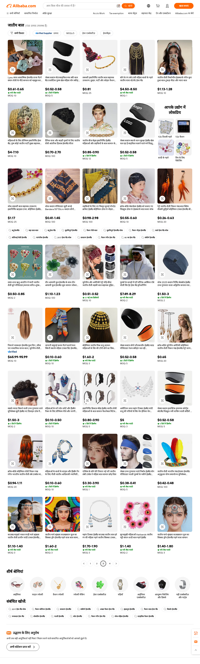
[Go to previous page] (84, 563)
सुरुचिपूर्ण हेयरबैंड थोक (113, 230)
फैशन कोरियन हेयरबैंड (41, 609)
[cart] (158, 6)
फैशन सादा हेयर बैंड (149, 609)
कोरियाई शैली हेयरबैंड (18, 237)
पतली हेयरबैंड (57, 616)
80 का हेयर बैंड (128, 237)
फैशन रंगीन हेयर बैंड (106, 237)
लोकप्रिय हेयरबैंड (37, 616)
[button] (118, 6)
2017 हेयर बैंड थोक (62, 237)
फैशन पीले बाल (90, 230)
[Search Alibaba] (80, 6)
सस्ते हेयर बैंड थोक (160, 230)
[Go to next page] (116, 563)
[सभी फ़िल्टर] (17, 33)
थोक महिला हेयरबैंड (119, 616)
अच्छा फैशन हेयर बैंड (105, 609)
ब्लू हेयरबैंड (14, 230)
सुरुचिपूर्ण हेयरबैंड (69, 230)
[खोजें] (128, 5)
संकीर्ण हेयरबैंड (148, 237)
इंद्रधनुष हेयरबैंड (128, 609)
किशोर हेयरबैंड (170, 609)
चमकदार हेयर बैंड (16, 616)
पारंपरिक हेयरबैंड (40, 237)
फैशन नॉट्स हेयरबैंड (137, 230)
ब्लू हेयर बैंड (50, 230)
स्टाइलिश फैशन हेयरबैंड (144, 616)
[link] (196, 633)
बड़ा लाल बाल (31, 230)
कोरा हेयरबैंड (76, 616)
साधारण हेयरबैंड (84, 237)
